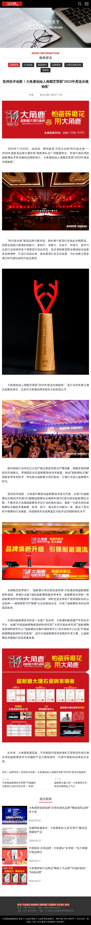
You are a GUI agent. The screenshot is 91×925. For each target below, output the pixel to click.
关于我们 (60, 905)
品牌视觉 (56, 65)
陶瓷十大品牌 (37, 919)
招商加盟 (43, 905)
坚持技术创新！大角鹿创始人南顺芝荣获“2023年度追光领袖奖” (53, 772)
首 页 (19, 905)
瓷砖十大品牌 (25, 919)
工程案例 (52, 905)
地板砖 (45, 70)
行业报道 (28, 65)
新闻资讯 (35, 905)
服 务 (67, 905)
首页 (4, 772)
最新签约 (42, 65)
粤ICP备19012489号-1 (66, 919)
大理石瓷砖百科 (73, 65)
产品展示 (26, 905)
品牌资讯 (14, 65)
